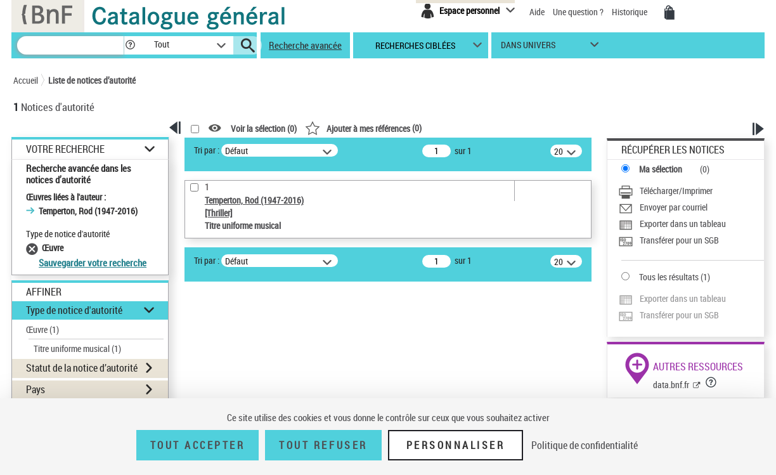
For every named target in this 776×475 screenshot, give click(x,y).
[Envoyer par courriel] (662, 208)
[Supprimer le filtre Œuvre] (34, 248)
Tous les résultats (669, 277)
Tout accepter (197, 445)
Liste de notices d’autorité (92, 80)
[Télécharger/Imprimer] (665, 192)
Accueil (25, 80)
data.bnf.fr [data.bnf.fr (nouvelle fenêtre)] (671, 385)
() (363, 128)
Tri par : (206, 150)
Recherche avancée (305, 45)
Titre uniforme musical (77, 348)
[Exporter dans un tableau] (672, 225)
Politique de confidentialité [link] (584, 445)
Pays (35, 389)
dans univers (528, 48)
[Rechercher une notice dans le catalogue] (70, 45)
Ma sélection (660, 169)
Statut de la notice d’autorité (82, 368)
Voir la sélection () (264, 128)
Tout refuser (323, 445)
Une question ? (579, 12)
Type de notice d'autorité (74, 310)
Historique (630, 12)
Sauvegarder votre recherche (92, 262)
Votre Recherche (65, 149)
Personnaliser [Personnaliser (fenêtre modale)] (455, 445)
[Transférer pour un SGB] (668, 241)
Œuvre (42, 329)
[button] (130, 45)
